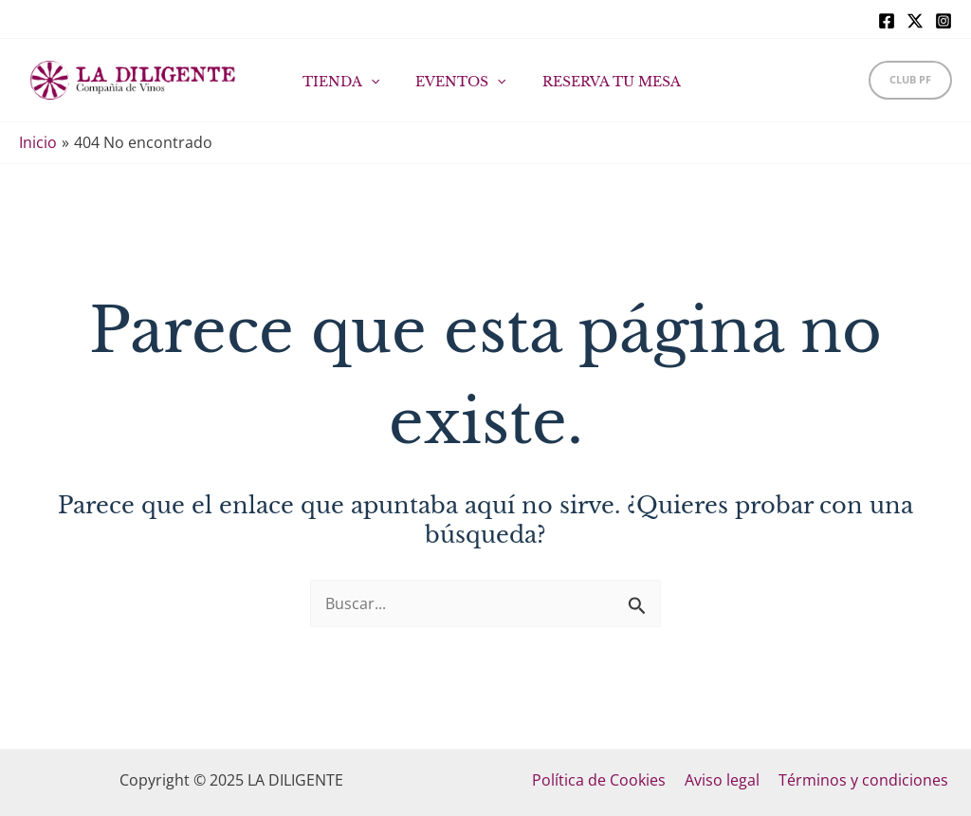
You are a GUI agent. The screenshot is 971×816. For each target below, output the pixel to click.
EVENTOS (455, 82)
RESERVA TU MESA (595, 81)
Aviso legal (722, 780)
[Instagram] (943, 20)
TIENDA (344, 82)
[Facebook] (886, 20)
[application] (374, 82)
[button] (910, 80)
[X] (915, 20)
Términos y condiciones (859, 780)
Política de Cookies (602, 780)
